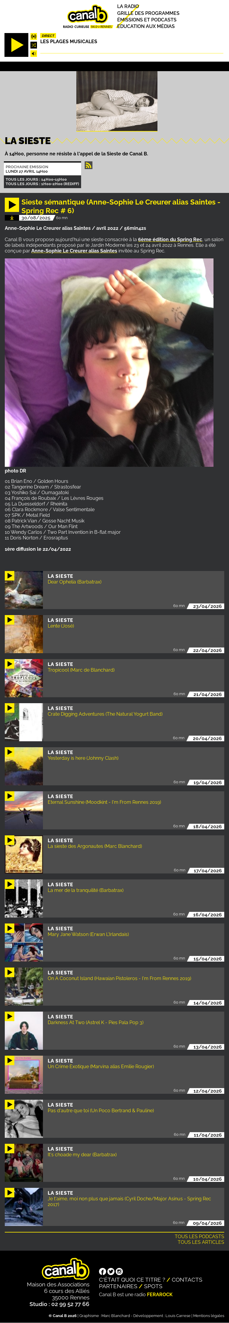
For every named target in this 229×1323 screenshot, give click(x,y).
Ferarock (160, 1294)
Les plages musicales (68, 41)
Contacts (187, 1279)
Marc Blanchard (115, 1315)
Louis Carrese (178, 1315)
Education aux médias (146, 26)
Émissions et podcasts (147, 20)
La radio (128, 7)
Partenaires (118, 1286)
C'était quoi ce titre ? (132, 1279)
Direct (48, 36)
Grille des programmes (148, 13)
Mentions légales (208, 1315)
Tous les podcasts (199, 1236)
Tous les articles (201, 1242)
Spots (153, 1286)
